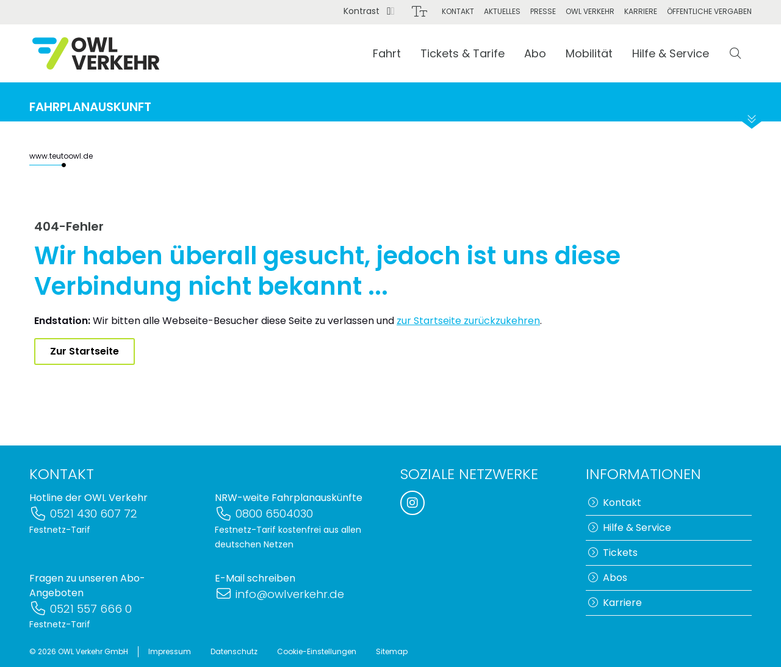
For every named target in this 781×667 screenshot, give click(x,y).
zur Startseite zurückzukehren (468, 321)
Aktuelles (502, 11)
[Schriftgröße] (419, 12)
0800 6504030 (264, 513)
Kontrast (369, 11)
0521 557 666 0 (80, 608)
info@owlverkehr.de (279, 594)
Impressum (169, 651)
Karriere (640, 11)
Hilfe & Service (670, 53)
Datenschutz (234, 651)
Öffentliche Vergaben (709, 11)
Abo (535, 53)
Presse (543, 11)
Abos (607, 578)
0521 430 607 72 (83, 513)
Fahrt (387, 53)
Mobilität (589, 53)
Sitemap (392, 651)
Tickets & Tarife (462, 53)
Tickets (613, 553)
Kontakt (458, 11)
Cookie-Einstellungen (316, 651)
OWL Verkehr (590, 11)
